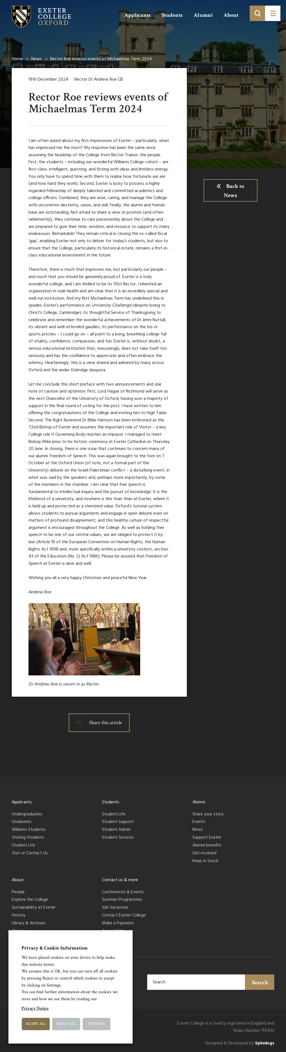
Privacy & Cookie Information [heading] (55, 948)
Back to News (234, 191)
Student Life (23, 845)
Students (172, 15)
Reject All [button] (66, 1023)
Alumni (203, 15)
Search (260, 982)
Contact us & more (120, 880)
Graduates (22, 822)
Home (17, 59)
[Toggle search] (257, 13)
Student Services (118, 837)
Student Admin (116, 830)
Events (198, 822)
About (231, 15)
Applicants (137, 15)
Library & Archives (29, 923)
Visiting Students (28, 837)
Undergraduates (27, 814)
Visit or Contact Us (30, 853)
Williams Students (29, 830)
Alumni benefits (206, 845)
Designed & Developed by (239, 1043)
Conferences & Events (123, 892)
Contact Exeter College (124, 915)
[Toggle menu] (272, 13)
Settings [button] (96, 1023)
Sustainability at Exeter (34, 907)
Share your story (207, 814)
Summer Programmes (122, 900)
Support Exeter (206, 837)
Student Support (118, 822)
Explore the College (30, 900)
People (18, 892)
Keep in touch (205, 861)
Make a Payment (118, 923)
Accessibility (113, 931)
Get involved (204, 853)
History (18, 915)
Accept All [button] (35, 1023)
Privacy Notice (35, 1008)
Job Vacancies (115, 907)
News (36, 59)
